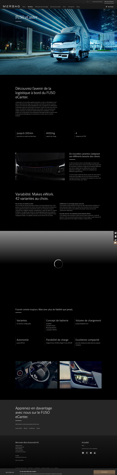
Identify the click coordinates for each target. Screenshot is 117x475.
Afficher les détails (25, 472)
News (83, 445)
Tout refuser (104, 470)
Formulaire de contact (20, 452)
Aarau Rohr (18, 428)
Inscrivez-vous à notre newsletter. (89, 448)
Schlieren (32, 428)
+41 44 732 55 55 (19, 450)
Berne (25, 428)
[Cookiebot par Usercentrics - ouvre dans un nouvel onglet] (9, 472)
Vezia (38, 428)
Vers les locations (19, 460)
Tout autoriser (104, 466)
